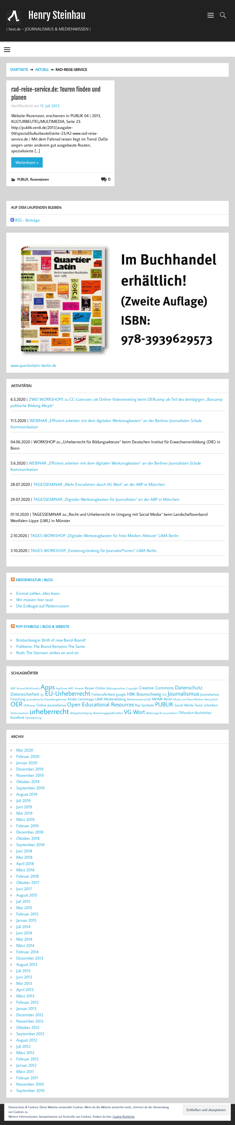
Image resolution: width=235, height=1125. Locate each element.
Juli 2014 (23, 926)
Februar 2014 (27, 951)
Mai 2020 (24, 750)
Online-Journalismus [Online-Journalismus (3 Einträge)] (51, 704)
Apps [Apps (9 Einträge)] (48, 686)
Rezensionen (39, 179)
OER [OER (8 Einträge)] (16, 704)
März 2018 (25, 869)
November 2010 (30, 1084)
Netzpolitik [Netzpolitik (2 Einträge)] (211, 699)
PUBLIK (22, 179)
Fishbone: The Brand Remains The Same (50, 646)
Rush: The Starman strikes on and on (47, 652)
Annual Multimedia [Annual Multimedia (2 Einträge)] (28, 688)
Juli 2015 (23, 901)
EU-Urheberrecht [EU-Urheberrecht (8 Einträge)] (67, 693)
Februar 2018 (27, 876)
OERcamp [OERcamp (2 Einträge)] (29, 705)
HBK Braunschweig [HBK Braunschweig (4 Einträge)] (144, 694)
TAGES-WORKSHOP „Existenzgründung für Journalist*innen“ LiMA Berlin (94, 550)
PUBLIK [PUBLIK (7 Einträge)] (164, 704)
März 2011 (25, 1071)
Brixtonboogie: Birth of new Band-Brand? (51, 640)
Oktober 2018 (28, 838)
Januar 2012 (26, 1065)
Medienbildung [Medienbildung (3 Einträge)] (115, 698)
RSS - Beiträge (27, 220)
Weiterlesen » (27, 162)
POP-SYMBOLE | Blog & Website (42, 626)
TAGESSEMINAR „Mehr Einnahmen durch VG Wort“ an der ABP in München (99, 484)
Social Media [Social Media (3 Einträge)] (184, 704)
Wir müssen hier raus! (34, 599)
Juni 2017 (24, 888)
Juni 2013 (24, 977)
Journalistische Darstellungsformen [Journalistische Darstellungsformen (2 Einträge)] (46, 699)
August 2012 (26, 1040)
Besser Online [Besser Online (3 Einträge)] (95, 687)
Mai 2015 (24, 907)
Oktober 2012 (27, 1027)
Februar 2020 (27, 756)
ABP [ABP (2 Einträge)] (12, 688)
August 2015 (26, 895)
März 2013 (25, 995)
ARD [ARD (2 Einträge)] (71, 688)
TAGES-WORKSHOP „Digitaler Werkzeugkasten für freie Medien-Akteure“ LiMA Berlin (104, 535)
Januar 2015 (26, 920)
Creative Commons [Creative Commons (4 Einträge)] (156, 688)
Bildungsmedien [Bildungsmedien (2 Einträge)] (115, 688)
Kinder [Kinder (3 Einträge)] (72, 698)
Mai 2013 (24, 983)
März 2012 (25, 1052)
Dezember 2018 (29, 832)
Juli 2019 (23, 800)
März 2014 (25, 945)
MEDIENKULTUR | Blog (34, 579)
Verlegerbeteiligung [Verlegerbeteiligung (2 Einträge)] (81, 713)
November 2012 (29, 1021)
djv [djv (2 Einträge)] (42, 694)
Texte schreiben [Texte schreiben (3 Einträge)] (206, 704)
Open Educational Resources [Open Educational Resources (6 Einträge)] (100, 704)
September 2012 (30, 1033)
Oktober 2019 (28, 781)
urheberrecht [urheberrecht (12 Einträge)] (49, 711)
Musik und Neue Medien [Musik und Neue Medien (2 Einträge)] (188, 699)
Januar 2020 (26, 762)
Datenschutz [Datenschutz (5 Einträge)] (189, 687)
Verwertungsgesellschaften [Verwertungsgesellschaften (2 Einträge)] (108, 713)
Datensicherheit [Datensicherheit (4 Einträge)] (24, 694)
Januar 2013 (26, 1008)
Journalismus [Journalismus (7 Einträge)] (183, 693)
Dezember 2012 (29, 1014)
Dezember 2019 (29, 769)
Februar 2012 (27, 1058)
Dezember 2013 (29, 958)
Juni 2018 (24, 850)
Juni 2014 (24, 932)
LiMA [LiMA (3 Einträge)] (99, 698)
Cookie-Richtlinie (124, 1116)
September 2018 (30, 844)
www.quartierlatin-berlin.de (33, 365)
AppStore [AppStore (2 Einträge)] (61, 688)
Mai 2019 (24, 813)
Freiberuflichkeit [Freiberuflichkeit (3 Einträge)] (103, 694)
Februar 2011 (27, 1077)
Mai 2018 (24, 857)
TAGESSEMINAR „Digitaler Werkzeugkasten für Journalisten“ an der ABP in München (106, 499)
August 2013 (26, 964)
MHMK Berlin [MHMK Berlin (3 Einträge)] (162, 698)
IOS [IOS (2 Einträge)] (164, 694)
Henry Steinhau (56, 15)
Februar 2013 (27, 1002)
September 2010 (30, 1090)
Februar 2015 (27, 913)
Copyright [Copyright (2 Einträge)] (132, 688)
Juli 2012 (23, 1046)
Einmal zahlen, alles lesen (38, 593)
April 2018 (25, 863)
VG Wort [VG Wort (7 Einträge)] (134, 712)
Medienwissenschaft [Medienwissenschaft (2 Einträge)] (139, 699)
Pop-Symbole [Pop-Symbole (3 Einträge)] (144, 704)
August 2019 (26, 794)
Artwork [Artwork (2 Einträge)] (79, 688)
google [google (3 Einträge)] (121, 694)
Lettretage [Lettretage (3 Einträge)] (86, 698)
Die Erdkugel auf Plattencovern (42, 605)
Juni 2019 (24, 806)
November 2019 (30, 775)
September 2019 (30, 787)
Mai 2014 (24, 939)
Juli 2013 (23, 970)
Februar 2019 (27, 825)
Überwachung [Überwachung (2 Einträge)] (33, 718)
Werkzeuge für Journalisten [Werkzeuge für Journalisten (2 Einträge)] (161, 713)
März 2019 (25, 819)
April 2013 (25, 989)
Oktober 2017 (27, 882)
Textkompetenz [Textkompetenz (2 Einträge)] (19, 713)
